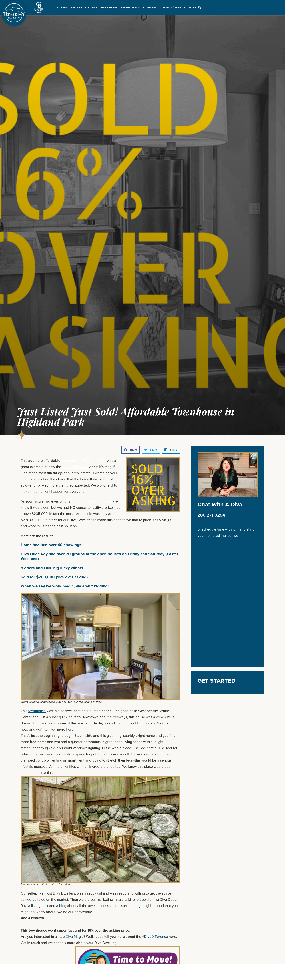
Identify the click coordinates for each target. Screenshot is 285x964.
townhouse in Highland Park (83, 460)
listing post (39, 905)
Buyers (62, 7)
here (69, 729)
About (151, 7)
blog (62, 905)
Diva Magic (74, 936)
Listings (91, 7)
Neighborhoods (132, 7)
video (141, 899)
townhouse (37, 711)
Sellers (76, 7)
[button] (130, 450)
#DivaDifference (75, 466)
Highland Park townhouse (91, 501)
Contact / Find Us (172, 7)
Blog (192, 7)
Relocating (108, 7)
